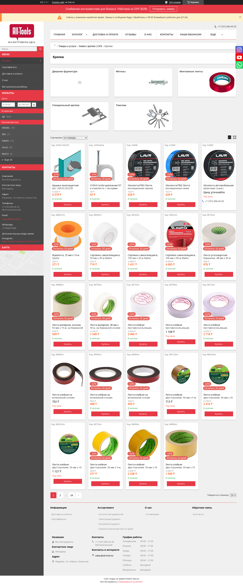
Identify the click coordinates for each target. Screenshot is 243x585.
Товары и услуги (67, 46)
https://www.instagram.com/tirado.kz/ (21, 241)
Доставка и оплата (12, 73)
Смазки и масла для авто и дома (116, 528)
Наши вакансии (190, 34)
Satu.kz (135, 579)
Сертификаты (9, 67)
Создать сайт (58, 2)
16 (71, 495)
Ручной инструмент (109, 523)
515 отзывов (175, 2)
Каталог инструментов (111, 514)
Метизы (120, 71)
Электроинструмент (110, 519)
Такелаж (121, 105)
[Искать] (40, 48)
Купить (68, 204)
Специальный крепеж (65, 105)
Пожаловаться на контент (131, 582)
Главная (59, 34)
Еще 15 (8, 159)
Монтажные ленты (191, 71)
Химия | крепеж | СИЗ (90, 46)
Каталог (6, 60)
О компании (152, 514)
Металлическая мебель (14, 86)
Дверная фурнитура (64, 71)
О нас (5, 80)
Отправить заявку (163, 9)
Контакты (166, 34)
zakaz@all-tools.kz (11, 219)
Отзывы (130, 34)
